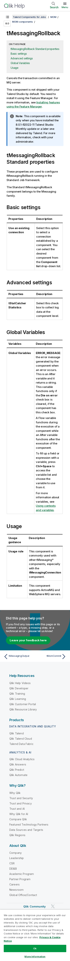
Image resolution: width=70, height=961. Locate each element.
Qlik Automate (18, 775)
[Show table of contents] (7, 17)
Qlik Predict (16, 769)
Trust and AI (17, 808)
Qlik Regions (17, 835)
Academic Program (21, 873)
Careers (14, 884)
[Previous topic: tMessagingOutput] (18, 656)
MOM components (22, 21)
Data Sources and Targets (26, 829)
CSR (12, 863)
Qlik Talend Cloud (20, 738)
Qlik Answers (17, 764)
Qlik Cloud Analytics (22, 759)
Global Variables (20, 63)
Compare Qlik (18, 819)
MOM (53, 16)
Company (15, 852)
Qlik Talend (16, 733)
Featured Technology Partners (28, 824)
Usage (14, 67)
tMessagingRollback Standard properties (35, 48)
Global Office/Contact (23, 895)
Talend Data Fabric (21, 743)
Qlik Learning (17, 698)
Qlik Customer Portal (22, 704)
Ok (35, 948)
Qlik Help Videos (20, 683)
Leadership (16, 858)
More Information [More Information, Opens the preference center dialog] (34, 956)
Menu (65, 7)
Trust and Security (21, 798)
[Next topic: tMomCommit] (51, 656)
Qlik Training (17, 693)
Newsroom (16, 889)
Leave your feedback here (28, 640)
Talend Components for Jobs (29, 16)
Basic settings (19, 53)
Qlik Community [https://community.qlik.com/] (34, 906)
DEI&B (13, 868)
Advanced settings (22, 58)
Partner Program (19, 879)
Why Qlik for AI (18, 814)
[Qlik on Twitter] (53, 906)
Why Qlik (15, 792)
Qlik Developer (18, 688)
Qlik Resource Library (23, 709)
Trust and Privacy (20, 803)
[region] (35, 935)
